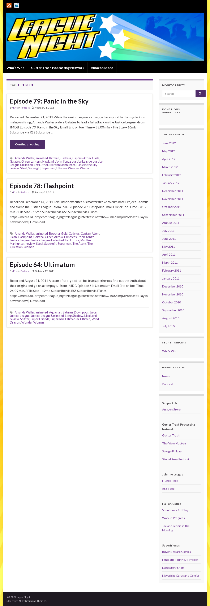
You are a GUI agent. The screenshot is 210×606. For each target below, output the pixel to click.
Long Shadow (74, 315)
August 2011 (170, 222)
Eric (15, 107)
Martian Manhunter (62, 165)
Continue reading (27, 144)
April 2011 (169, 254)
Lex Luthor (41, 165)
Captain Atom (81, 158)
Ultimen (61, 168)
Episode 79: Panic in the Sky (49, 101)
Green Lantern (31, 161)
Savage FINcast (172, 451)
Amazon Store (102, 68)
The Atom (79, 243)
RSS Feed (168, 488)
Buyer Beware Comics (176, 551)
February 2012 (171, 175)
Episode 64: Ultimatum (42, 264)
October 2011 (171, 206)
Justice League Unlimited (47, 240)
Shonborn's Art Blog (175, 510)
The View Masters (174, 443)
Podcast (25, 107)
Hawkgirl (48, 161)
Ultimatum (72, 319)
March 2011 (170, 262)
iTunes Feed (170, 480)
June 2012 (169, 143)
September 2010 (173, 310)
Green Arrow (54, 237)
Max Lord (90, 315)
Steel (23, 168)
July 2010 (168, 326)
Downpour (81, 312)
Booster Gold (58, 233)
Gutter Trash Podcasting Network (57, 68)
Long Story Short (173, 567)
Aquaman (55, 312)
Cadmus (65, 158)
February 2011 (171, 270)
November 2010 (172, 294)
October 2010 (171, 302)
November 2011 (172, 199)
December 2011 (172, 191)
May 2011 (168, 246)
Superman (48, 168)
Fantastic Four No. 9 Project (180, 559)
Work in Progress (173, 518)
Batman (54, 158)
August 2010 (170, 318)
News (166, 376)
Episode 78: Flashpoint (42, 185)
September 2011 (173, 214)
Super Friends (40, 319)
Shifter (24, 319)
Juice (93, 312)
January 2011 (171, 278)
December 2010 (172, 286)
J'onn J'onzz (63, 161)
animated (42, 158)
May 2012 (168, 151)
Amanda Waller (24, 158)
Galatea (15, 161)
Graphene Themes (35, 600)
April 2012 (169, 159)
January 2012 (171, 183)
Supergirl (34, 168)
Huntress (70, 237)
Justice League (82, 161)
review (14, 168)
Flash (95, 158)
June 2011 (169, 238)
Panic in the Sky (86, 165)
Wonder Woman (79, 168)
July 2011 (168, 230)
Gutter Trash (171, 435)
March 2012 (170, 167)
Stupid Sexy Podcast (175, 459)
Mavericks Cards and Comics (181, 575)
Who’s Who (16, 68)
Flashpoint (25, 237)
